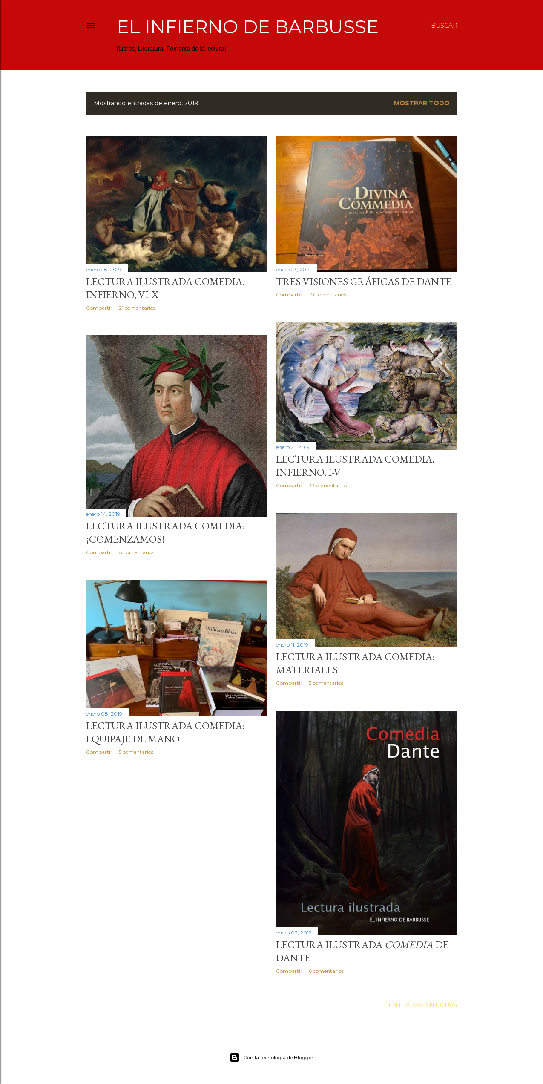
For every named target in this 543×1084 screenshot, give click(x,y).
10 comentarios (327, 294)
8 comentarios (136, 552)
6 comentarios (326, 971)
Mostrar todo (422, 103)
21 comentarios (137, 308)
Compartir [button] (99, 308)
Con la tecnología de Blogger (271, 1057)
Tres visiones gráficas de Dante (363, 281)
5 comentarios (326, 683)
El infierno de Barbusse (248, 26)
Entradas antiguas (422, 1005)
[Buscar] (444, 25)
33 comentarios (328, 485)
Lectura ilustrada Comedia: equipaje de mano (165, 732)
